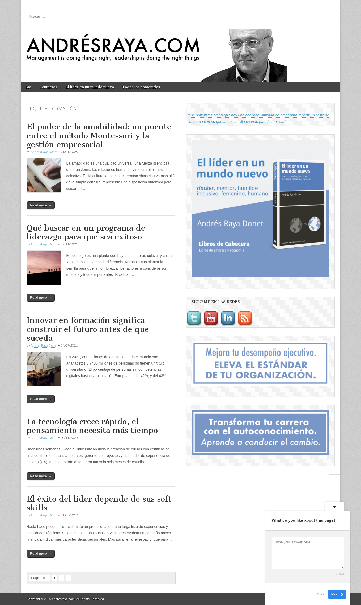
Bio (28, 87)
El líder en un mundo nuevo (89, 87)
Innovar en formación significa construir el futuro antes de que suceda (88, 329)
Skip (320, 594)
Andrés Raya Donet (44, 152)
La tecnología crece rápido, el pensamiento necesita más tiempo (92, 426)
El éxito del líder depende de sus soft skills (99, 503)
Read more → (41, 205)
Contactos (48, 87)
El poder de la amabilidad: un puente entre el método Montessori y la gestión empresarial (99, 135)
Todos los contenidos (141, 87)
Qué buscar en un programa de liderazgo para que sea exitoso (86, 232)
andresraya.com (63, 599)
